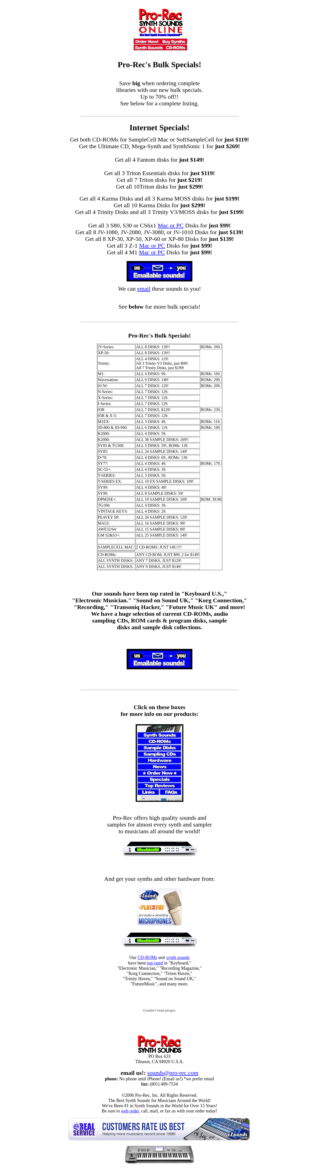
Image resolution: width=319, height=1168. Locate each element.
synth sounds (178, 957)
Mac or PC (171, 225)
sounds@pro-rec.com (172, 1073)
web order (130, 1110)
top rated (155, 963)
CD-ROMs (147, 957)
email (143, 288)
